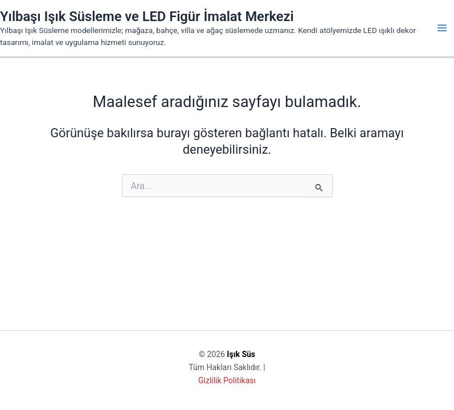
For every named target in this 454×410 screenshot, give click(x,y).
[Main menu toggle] (442, 28)
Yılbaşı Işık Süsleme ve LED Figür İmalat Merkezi (147, 16)
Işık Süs (241, 354)
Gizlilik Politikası (227, 380)
